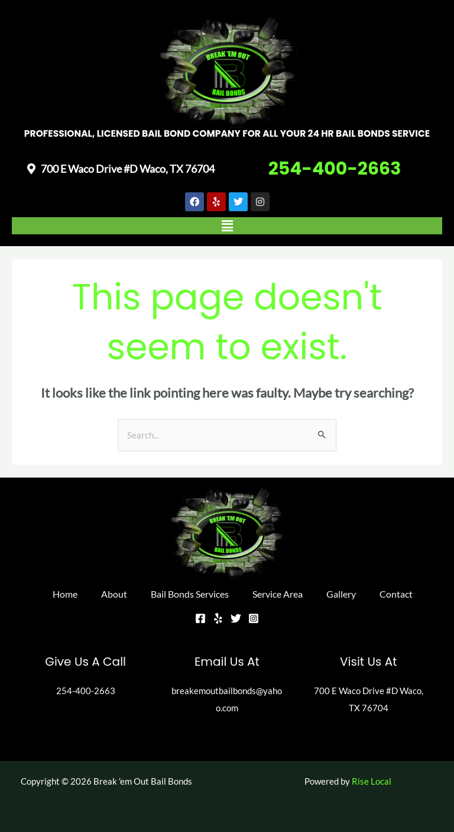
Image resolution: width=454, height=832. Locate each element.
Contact (396, 593)
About (114, 593)
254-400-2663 (334, 168)
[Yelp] (218, 618)
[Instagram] (253, 618)
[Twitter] (236, 618)
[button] (227, 225)
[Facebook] (200, 618)
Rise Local (371, 781)
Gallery (341, 593)
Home (65, 593)
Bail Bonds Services (190, 593)
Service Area (277, 593)
